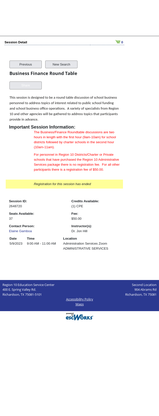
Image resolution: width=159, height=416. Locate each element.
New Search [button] (61, 60)
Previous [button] (25, 60)
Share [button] (25, 81)
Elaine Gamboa (20, 227)
